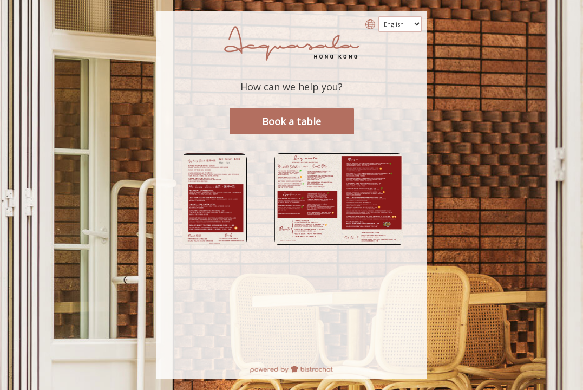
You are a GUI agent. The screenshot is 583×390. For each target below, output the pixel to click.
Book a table (291, 121)
